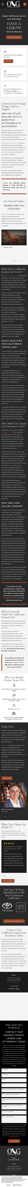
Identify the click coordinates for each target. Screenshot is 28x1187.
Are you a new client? (7, 1111)
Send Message (14, 1141)
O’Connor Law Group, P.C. (9, 143)
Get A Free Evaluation (14, 37)
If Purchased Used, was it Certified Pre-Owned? (12, 1106)
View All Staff (7, 778)
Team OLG (4, 214)
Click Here (8, 61)
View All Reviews (8, 881)
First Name (5, 1069)
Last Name (5, 1074)
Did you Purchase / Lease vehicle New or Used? (12, 1100)
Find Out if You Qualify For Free (14, 921)
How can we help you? (8, 1116)
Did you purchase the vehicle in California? (13, 1089)
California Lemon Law (11, 275)
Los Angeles (10, 152)
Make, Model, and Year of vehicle (10, 1094)
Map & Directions (14, 982)
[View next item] (15, 261)
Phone (4, 1079)
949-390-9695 (14, 989)
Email (3, 1084)
